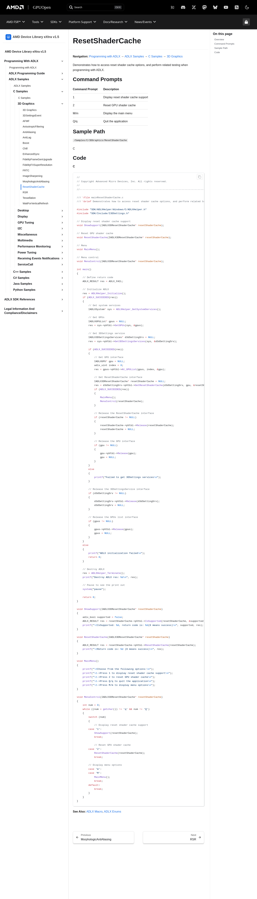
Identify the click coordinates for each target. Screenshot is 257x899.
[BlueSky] (215, 7)
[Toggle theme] (247, 7)
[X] (183, 7)
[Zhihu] (172, 7)
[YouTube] (226, 7)
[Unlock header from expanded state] (246, 21)
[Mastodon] (204, 7)
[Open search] (95, 7)
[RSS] (236, 7)
